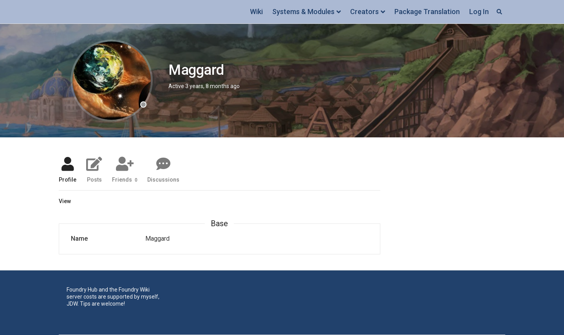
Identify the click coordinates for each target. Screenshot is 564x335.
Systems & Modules (303, 11)
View (65, 201)
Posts (94, 179)
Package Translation (427, 11)
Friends (124, 179)
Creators (364, 11)
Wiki (256, 11)
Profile (67, 179)
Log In (479, 11)
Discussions (163, 179)
